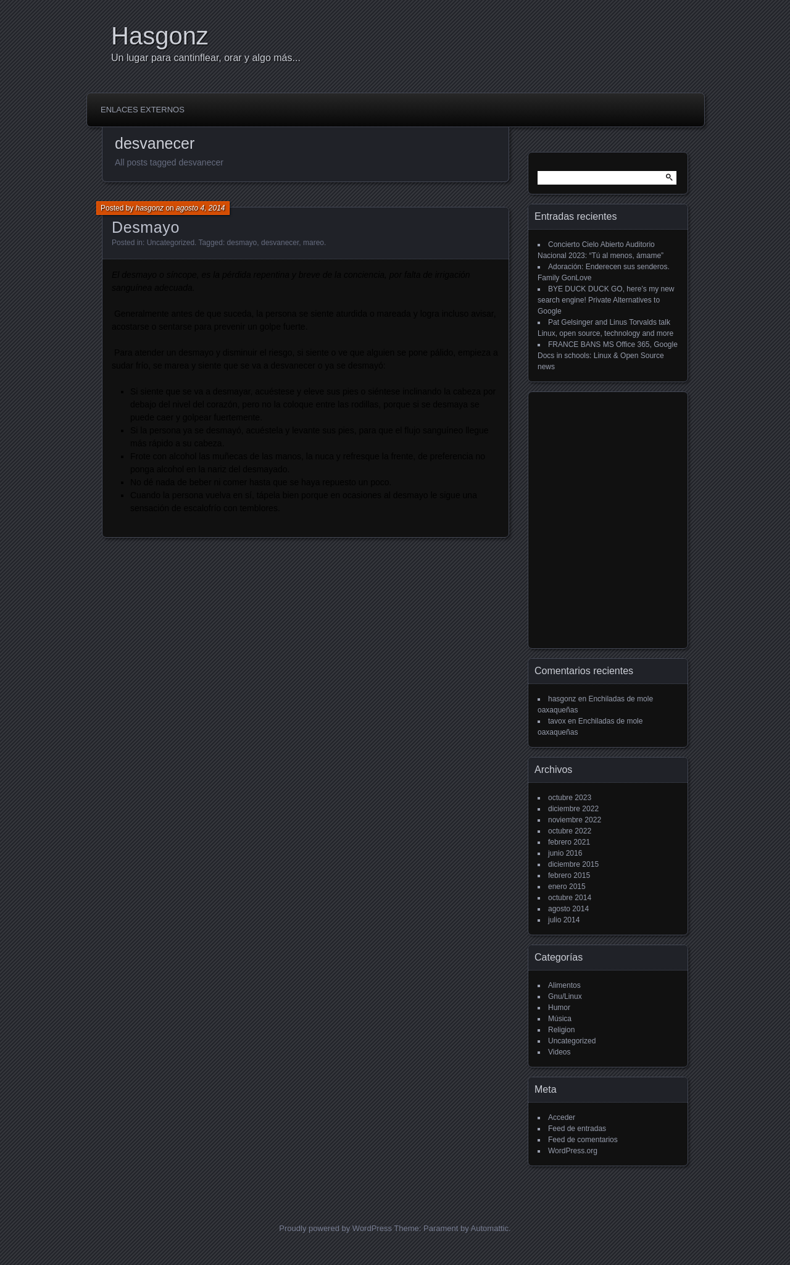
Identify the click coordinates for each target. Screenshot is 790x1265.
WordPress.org (572, 1150)
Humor (559, 1007)
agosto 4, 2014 (200, 208)
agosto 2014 (568, 908)
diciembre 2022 (573, 808)
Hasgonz (160, 35)
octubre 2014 (569, 897)
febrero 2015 (569, 875)
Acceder (561, 1117)
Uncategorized (170, 242)
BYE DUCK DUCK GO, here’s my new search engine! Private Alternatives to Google (606, 300)
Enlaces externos (143, 109)
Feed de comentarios (583, 1139)
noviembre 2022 (574, 820)
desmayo (242, 242)
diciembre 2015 (573, 864)
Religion (561, 1029)
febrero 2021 (569, 842)
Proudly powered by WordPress (335, 1228)
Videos (559, 1052)
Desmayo (146, 227)
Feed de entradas (577, 1128)
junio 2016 (565, 853)
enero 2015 (567, 886)
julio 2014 (564, 920)
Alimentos (564, 985)
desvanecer (280, 242)
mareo (313, 242)
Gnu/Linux (565, 996)
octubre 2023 (569, 797)
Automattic (490, 1228)
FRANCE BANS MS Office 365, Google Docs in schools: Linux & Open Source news (608, 355)
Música (560, 1018)
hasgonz (150, 208)
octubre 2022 (569, 831)
